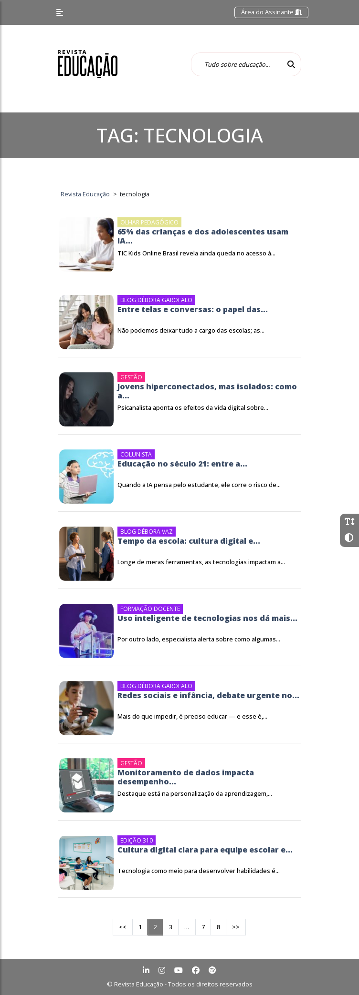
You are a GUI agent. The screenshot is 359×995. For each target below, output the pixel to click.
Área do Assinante (271, 12)
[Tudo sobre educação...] (236, 64)
